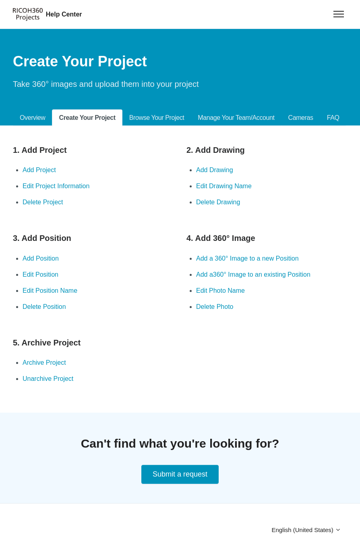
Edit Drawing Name (224, 186)
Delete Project (43, 202)
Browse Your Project (156, 117)
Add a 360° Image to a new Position (247, 258)
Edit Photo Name (220, 290)
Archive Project (44, 362)
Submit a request (180, 474)
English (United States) (306, 529)
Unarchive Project (48, 378)
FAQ (333, 117)
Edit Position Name (50, 290)
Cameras (300, 117)
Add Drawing (214, 169)
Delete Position (44, 306)
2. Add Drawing (215, 150)
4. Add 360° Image (220, 238)
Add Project (39, 169)
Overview (32, 117)
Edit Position (40, 274)
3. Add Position (42, 238)
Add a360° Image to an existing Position (253, 274)
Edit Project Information (56, 186)
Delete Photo (215, 306)
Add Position (41, 258)
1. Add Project (40, 150)
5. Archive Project (47, 342)
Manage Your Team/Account (236, 117)
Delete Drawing (218, 202)
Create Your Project (87, 117)
